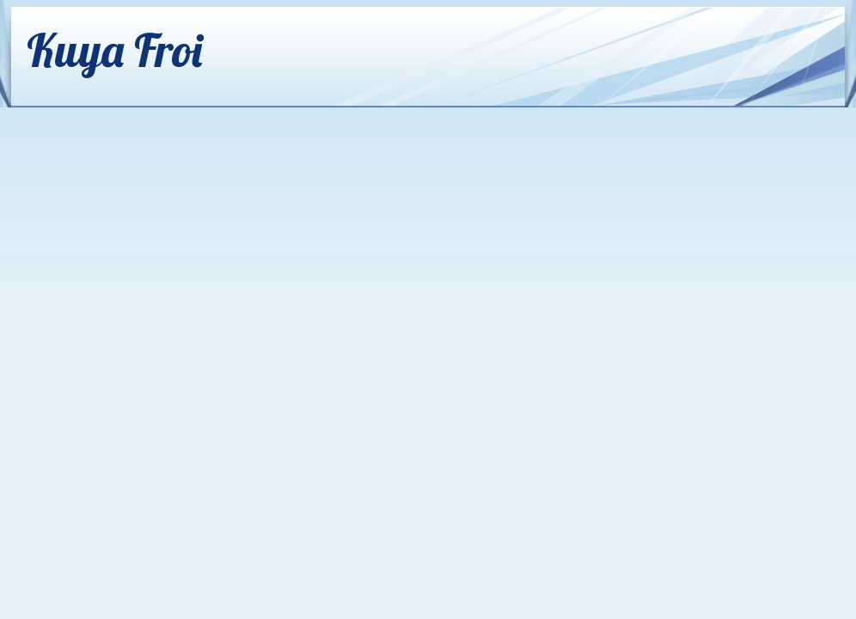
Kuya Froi (114, 49)
